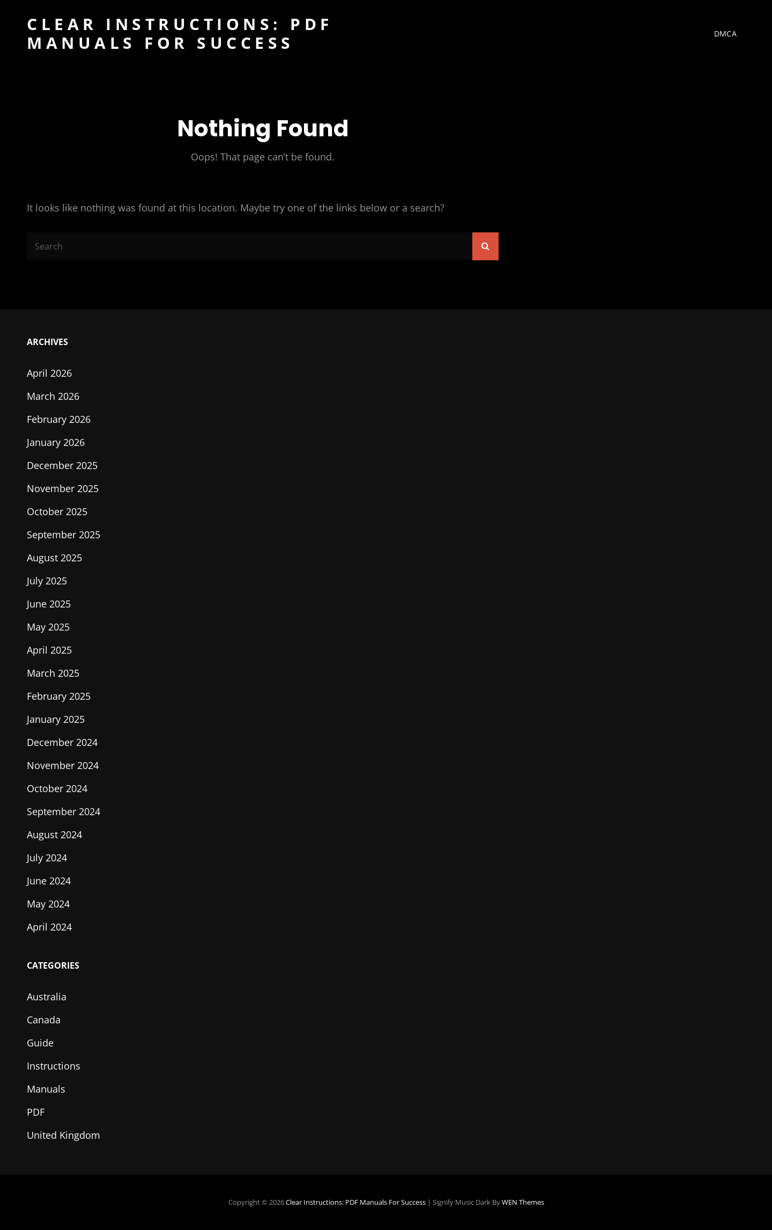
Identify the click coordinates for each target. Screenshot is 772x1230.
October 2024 (57, 788)
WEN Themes (523, 1202)
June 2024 (49, 880)
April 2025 (49, 649)
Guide (40, 1042)
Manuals (46, 1088)
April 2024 (49, 926)
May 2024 (48, 903)
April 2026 (49, 373)
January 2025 (56, 719)
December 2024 (62, 742)
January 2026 (56, 442)
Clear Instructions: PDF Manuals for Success (180, 33)
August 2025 (54, 557)
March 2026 (53, 396)
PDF (35, 1111)
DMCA (725, 33)
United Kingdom (63, 1135)
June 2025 (49, 603)
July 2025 (47, 580)
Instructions (53, 1065)
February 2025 (59, 696)
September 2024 (63, 811)
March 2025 (53, 673)
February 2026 (59, 419)
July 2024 (47, 857)
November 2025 (63, 488)
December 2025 (62, 465)
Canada (44, 1019)
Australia (46, 996)
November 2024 (63, 765)
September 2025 (63, 534)
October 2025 (57, 511)
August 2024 (54, 834)
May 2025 (48, 626)
